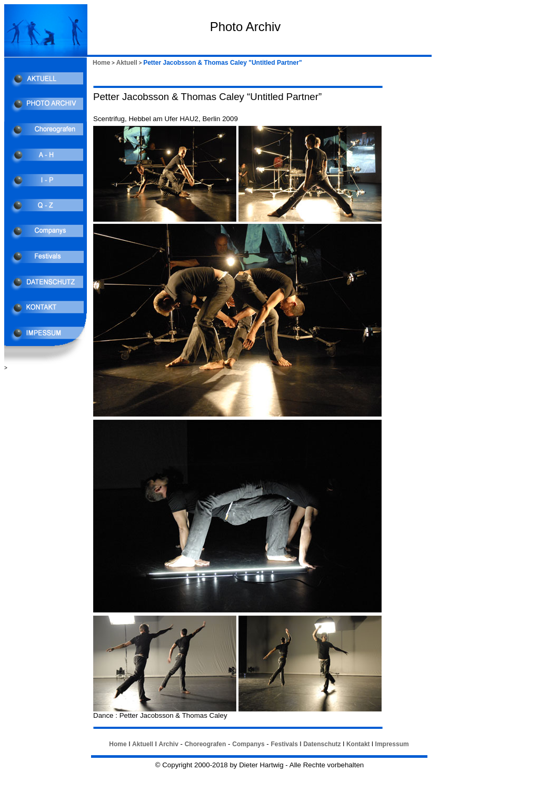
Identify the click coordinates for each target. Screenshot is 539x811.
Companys (248, 744)
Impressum (392, 744)
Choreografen (205, 744)
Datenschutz (322, 744)
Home (101, 62)
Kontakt (358, 744)
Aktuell (126, 62)
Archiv (168, 744)
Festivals (284, 744)
